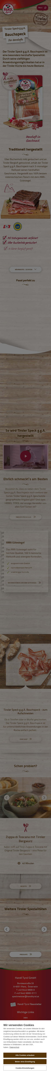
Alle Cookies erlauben (24, 1055)
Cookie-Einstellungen (25, 1068)
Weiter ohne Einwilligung (25, 1062)
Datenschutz (14, 1047)
